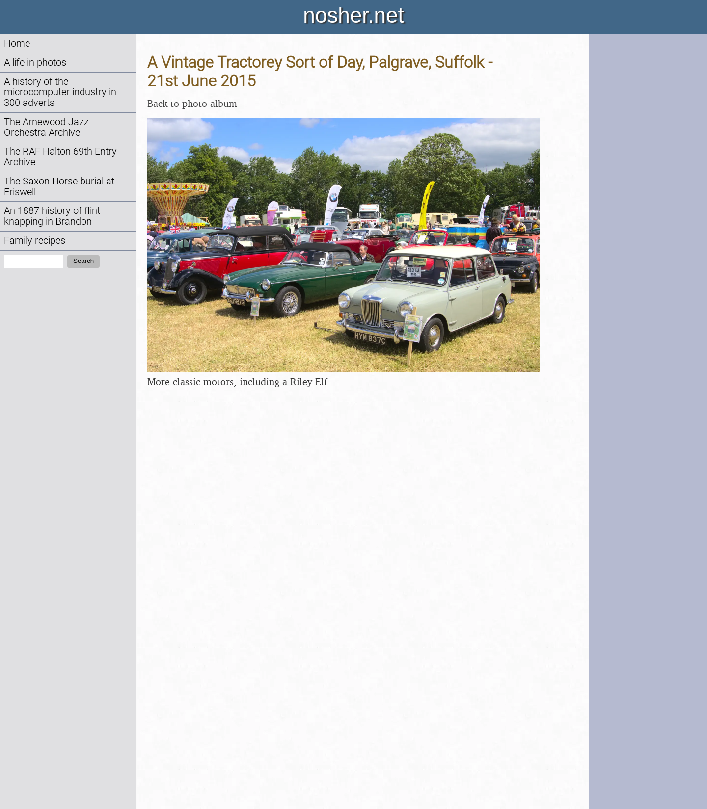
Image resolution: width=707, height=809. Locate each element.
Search (83, 260)
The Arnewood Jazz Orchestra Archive (46, 127)
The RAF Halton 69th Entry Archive (60, 157)
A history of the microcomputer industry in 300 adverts (60, 92)
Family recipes (34, 240)
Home (17, 43)
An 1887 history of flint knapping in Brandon (52, 216)
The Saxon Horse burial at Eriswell (59, 187)
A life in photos (35, 62)
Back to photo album (192, 103)
